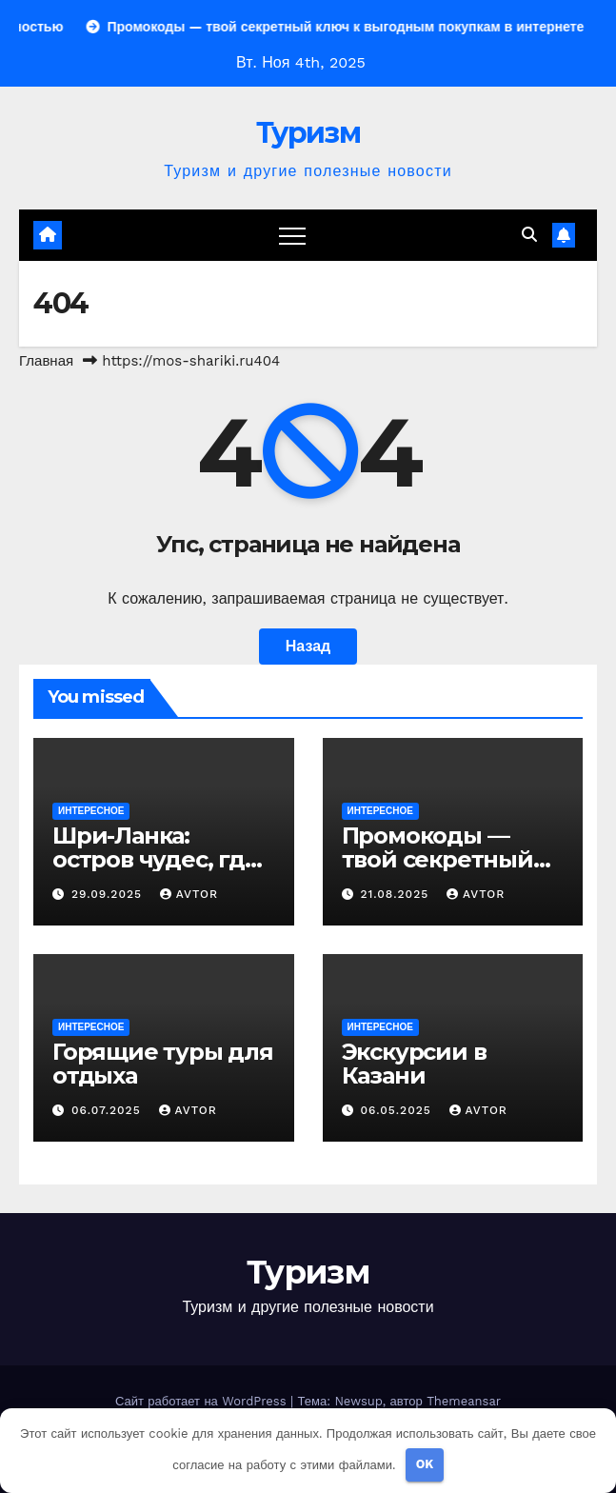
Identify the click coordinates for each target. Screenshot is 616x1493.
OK (425, 1464)
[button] (529, 235)
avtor (189, 894)
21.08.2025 (396, 894)
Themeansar (464, 1401)
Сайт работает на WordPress (202, 1401)
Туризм (308, 132)
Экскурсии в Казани (414, 1063)
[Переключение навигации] (292, 235)
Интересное (91, 811)
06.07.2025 (108, 1110)
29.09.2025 (109, 894)
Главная (46, 360)
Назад (308, 646)
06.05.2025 (397, 1110)
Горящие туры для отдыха (162, 1063)
